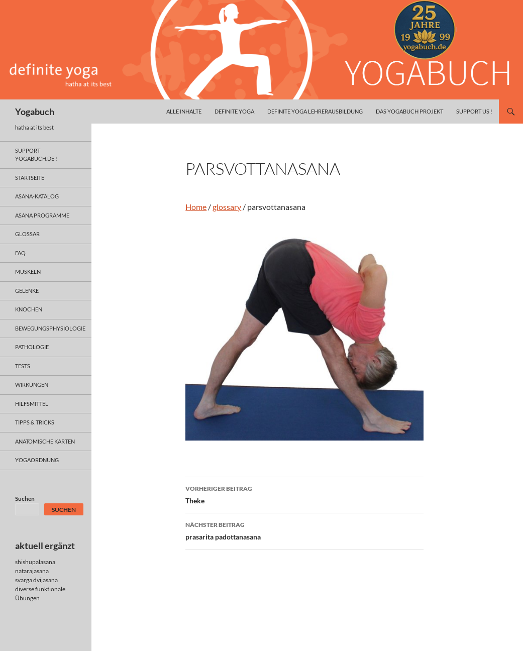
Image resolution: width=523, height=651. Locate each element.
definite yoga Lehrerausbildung (315, 111)
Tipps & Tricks (34, 422)
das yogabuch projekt (409, 111)
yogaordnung (37, 460)
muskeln (28, 271)
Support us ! (474, 111)
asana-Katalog (37, 196)
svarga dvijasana (36, 580)
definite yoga (234, 111)
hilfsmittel (31, 403)
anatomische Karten (45, 441)
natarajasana (32, 571)
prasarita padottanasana (304, 530)
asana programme (42, 215)
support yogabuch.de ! (36, 154)
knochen (28, 309)
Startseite (29, 177)
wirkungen (31, 384)
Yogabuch (34, 111)
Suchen (25, 498)
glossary (227, 206)
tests (22, 366)
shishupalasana (35, 562)
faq (20, 253)
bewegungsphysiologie (50, 328)
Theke (304, 494)
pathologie (32, 347)
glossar (27, 234)
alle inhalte (183, 111)
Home (195, 206)
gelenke (27, 290)
